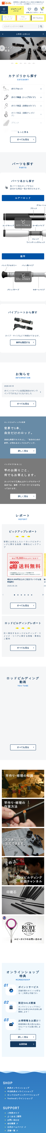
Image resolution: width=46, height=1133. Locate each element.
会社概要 (11, 1123)
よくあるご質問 (14, 1116)
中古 (23, 18)
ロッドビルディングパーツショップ (23, 1095)
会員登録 (23, 1044)
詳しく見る (23, 451)
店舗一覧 (11, 1130)
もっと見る (23, 132)
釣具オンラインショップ (18, 1088)
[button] (2, 34)
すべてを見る (23, 139)
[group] (23, 48)
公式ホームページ (15, 1127)
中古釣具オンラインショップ (20, 1091)
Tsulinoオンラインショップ (20, 1098)
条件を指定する (23, 342)
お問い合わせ (13, 1120)
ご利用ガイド (13, 1113)
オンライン (8, 18)
